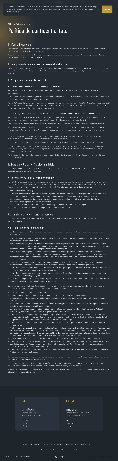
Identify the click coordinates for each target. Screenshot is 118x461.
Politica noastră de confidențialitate (80, 9)
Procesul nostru (35, 444)
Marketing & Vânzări (72, 444)
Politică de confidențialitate (49, 450)
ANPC (75, 450)
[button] (107, 9)
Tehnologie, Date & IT (88, 444)
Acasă (25, 444)
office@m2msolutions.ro (29, 426)
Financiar (60, 444)
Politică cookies (66, 450)
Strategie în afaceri (49, 444)
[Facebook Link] (56, 457)
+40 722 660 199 (71, 423)
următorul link (29, 372)
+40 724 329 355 (27, 423)
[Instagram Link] (62, 457)
